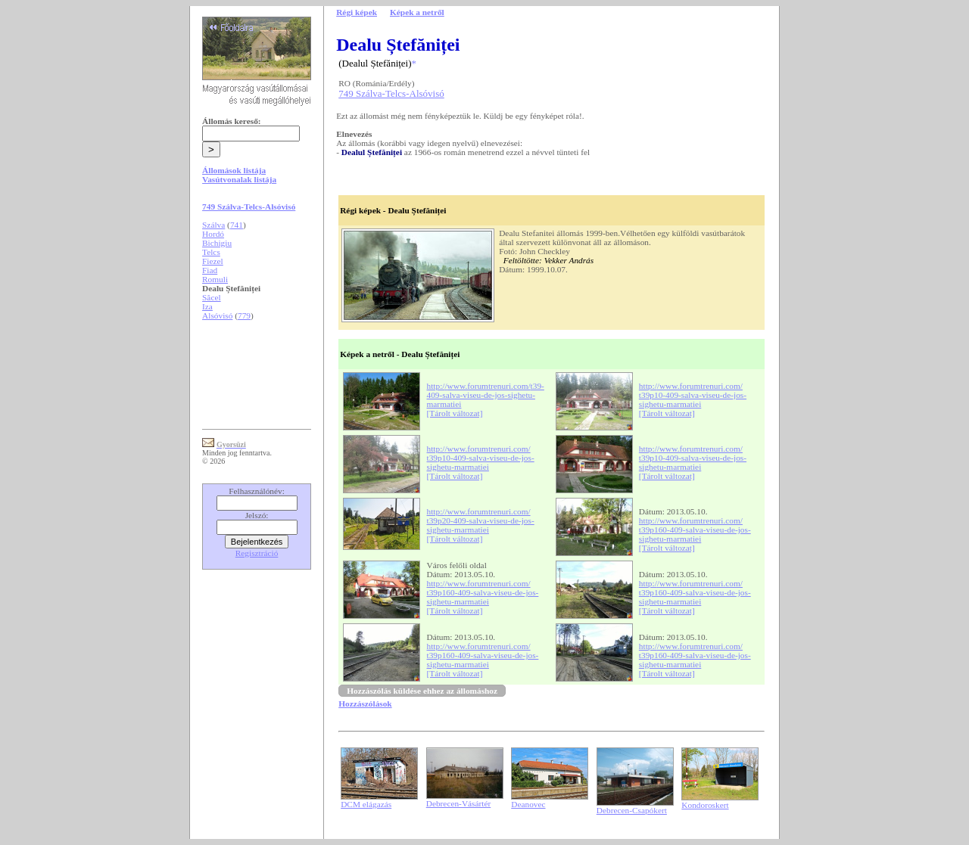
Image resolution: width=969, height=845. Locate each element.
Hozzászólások (364, 703)
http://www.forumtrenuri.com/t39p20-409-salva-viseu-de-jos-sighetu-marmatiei (480, 520)
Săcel (211, 297)
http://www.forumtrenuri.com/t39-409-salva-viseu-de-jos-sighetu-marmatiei (485, 395)
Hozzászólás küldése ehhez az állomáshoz (422, 690)
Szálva (213, 224)
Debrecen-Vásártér (458, 803)
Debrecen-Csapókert (632, 810)
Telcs (211, 251)
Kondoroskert (704, 804)
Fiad (209, 270)
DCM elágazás (366, 804)
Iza (207, 306)
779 (244, 315)
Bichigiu (217, 242)
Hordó (213, 233)
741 (236, 224)
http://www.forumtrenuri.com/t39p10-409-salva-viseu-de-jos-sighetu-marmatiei (692, 395)
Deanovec (528, 804)
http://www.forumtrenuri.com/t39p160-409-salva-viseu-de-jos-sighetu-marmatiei (695, 529)
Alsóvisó (217, 315)
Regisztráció (257, 553)
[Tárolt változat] (455, 413)
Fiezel (212, 261)
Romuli (215, 279)
